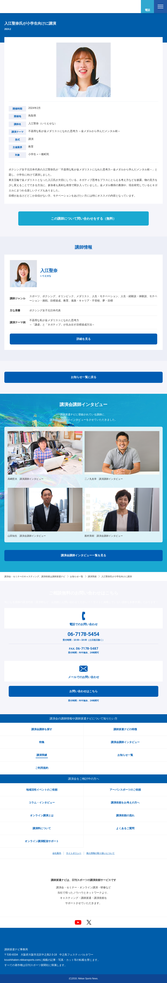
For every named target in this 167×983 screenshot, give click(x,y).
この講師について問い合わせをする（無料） (83, 218)
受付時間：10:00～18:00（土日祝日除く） (83, 636)
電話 (147, 10)
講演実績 (92, 576)
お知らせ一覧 (76, 576)
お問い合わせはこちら (83, 691)
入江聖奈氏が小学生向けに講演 (116, 576)
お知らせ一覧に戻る (83, 377)
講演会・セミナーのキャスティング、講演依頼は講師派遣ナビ (34, 576)
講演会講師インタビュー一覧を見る (83, 555)
